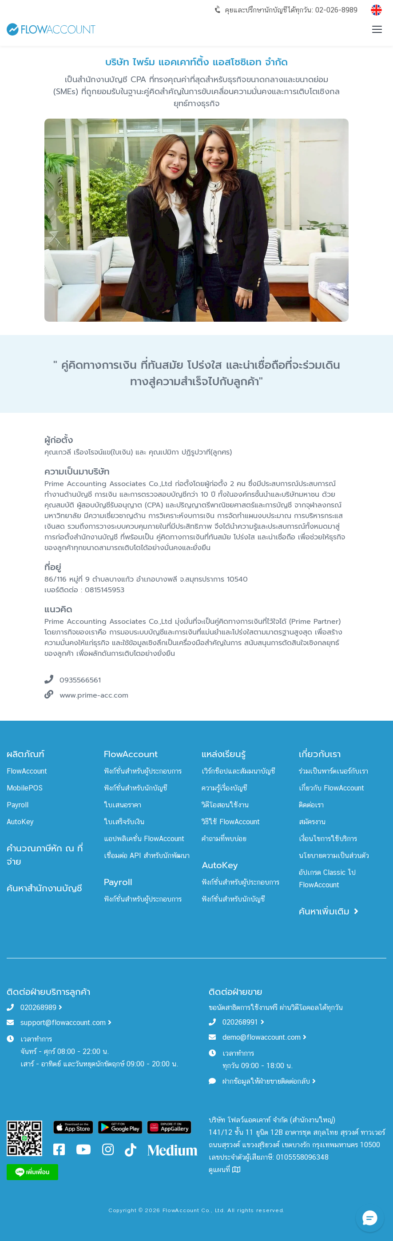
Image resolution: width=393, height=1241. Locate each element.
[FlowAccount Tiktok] (130, 1149)
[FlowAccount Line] (32, 1171)
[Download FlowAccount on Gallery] (169, 1126)
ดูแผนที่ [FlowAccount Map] (224, 1169)
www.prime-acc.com (94, 695)
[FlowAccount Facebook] (59, 1152)
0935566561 (80, 680)
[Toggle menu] (377, 29)
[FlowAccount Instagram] (108, 1152)
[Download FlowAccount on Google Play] (120, 1126)
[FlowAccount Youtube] (83, 1152)
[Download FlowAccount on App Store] (73, 1126)
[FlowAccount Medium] (172, 1149)
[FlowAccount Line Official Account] (24, 1137)
